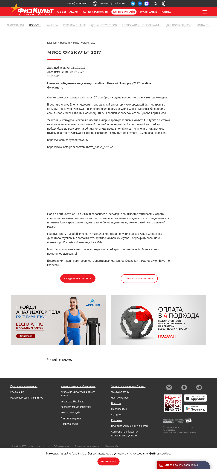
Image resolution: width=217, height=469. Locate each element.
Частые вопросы (120, 397)
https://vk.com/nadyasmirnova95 (67, 139)
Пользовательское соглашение (87, 446)
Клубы (61, 11)
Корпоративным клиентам (76, 406)
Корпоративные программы (141, 25)
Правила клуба (69, 423)
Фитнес (166, 11)
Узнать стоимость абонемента (78, 386)
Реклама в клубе (74, 25)
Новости (35, 25)
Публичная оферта (61, 446)
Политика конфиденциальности (129, 426)
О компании (15, 25)
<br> (96, 180)
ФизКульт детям (120, 392)
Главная (52, 42)
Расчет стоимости (95, 11)
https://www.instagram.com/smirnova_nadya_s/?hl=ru (80, 147)
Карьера (52, 25)
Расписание (148, 11)
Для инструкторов (104, 25)
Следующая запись (77, 278)
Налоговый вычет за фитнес (26, 397)
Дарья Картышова (154, 113)
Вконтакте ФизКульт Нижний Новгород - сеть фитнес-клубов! (97, 132)
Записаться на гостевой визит (128, 386)
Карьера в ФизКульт (72, 401)
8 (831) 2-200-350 (77, 3)
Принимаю (108, 461)
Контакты (203, 25)
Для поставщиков (178, 25)
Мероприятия (119, 409)
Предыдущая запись (139, 278)
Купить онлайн (124, 11)
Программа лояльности (23, 386)
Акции (73, 11)
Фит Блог (116, 414)
